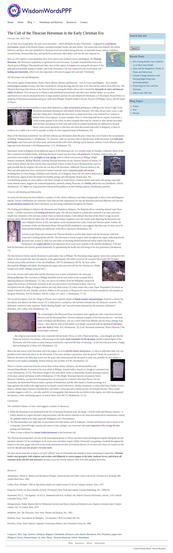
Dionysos (69, 534)
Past (28, 38)
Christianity (59, 534)
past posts (29, 44)
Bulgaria (49, 534)
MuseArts (162, 549)
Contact (84, 22)
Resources (71, 22)
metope (115, 321)
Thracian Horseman (61, 537)
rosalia (24, 361)
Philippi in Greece (15, 537)
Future (136, 106)
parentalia (33, 361)
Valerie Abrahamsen (80, 537)
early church (80, 534)
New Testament (103, 534)
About (20, 22)
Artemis (31, 534)
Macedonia (91, 534)
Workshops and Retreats (50, 22)
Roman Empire (30, 537)
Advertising (100, 543)
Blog (31, 22)
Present (136, 113)
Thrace (49, 537)
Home (10, 22)
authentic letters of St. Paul (25, 418)
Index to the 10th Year (142, 93)
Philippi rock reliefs (28, 265)
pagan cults (116, 534)
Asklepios (40, 534)
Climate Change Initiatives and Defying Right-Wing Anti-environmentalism (146, 79)
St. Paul (42, 537)
